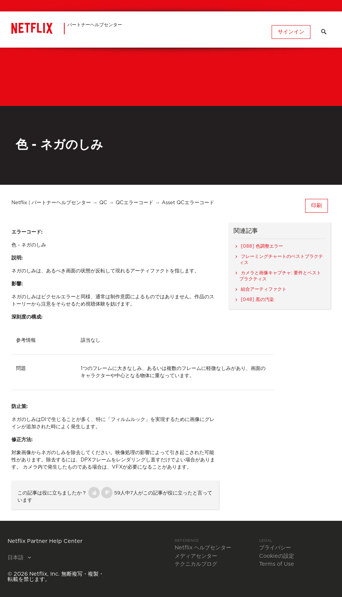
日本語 (16, 557)
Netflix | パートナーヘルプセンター (51, 202)
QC (103, 202)
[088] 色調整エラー (262, 246)
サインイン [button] (290, 31)
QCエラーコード (134, 202)
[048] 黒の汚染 (257, 299)
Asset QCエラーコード (188, 202)
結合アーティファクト (263, 289)
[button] (94, 492)
